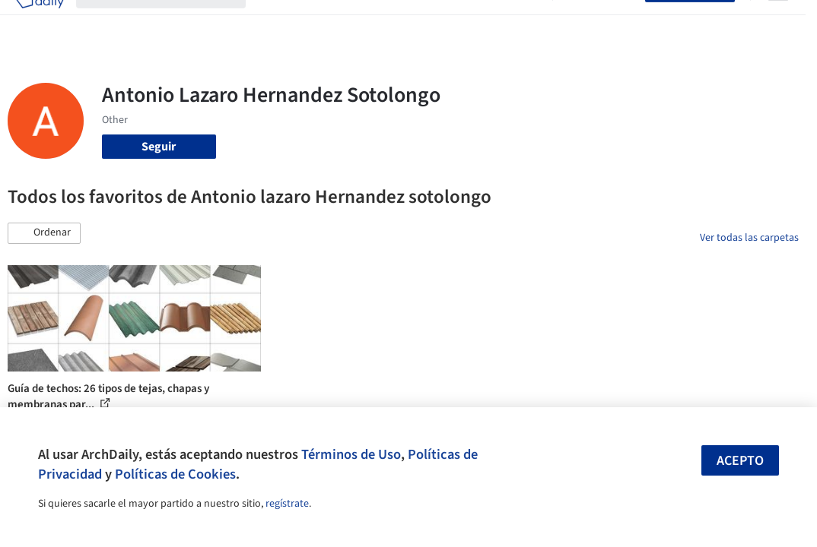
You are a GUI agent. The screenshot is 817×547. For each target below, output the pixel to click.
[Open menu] (778, 21)
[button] (44, 233)
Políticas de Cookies (175, 474)
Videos (522, 21)
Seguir (158, 146)
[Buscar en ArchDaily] (173, 21)
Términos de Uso (351, 454)
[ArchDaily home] (39, 21)
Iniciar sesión (602, 21)
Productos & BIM (401, 21)
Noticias (474, 21)
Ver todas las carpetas (749, 237)
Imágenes (323, 21)
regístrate (287, 503)
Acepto (740, 460)
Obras (273, 21)
